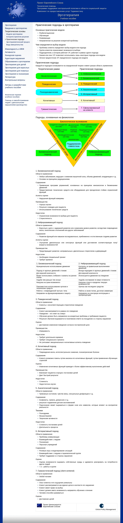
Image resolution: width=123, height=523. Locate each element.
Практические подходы (15, 39)
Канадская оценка (13, 55)
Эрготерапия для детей (15, 65)
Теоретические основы (15, 31)
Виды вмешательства (14, 45)
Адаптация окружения (15, 58)
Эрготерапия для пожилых (17, 71)
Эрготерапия (10, 25)
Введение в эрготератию (16, 28)
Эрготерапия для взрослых (17, 68)
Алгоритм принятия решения (17, 37)
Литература (10, 77)
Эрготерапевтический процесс (18, 42)
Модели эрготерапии (14, 34)
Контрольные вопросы (15, 80)
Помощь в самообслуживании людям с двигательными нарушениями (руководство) (16, 102)
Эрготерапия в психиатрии (17, 74)
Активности (10, 52)
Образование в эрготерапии (17, 62)
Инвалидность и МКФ (14, 49)
